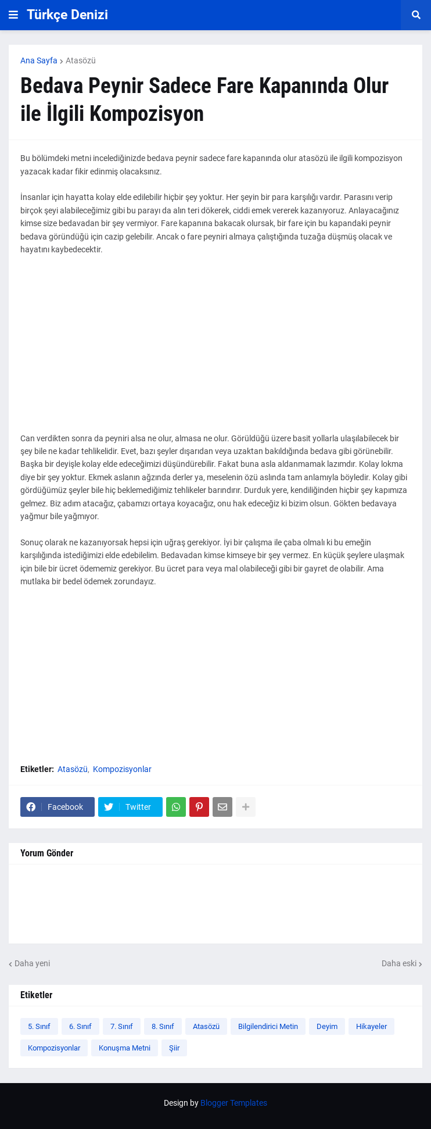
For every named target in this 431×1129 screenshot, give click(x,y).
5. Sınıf (39, 1026)
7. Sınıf (121, 1026)
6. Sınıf (80, 1026)
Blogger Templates (233, 1102)
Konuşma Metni (124, 1048)
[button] (13, 15)
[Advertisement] (215, 350)
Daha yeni (32, 963)
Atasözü (81, 60)
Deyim (327, 1026)
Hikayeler (371, 1026)
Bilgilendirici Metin (268, 1026)
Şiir (174, 1048)
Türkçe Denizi (67, 15)
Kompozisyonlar (122, 769)
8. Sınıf (163, 1026)
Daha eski (399, 963)
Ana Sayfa (39, 60)
